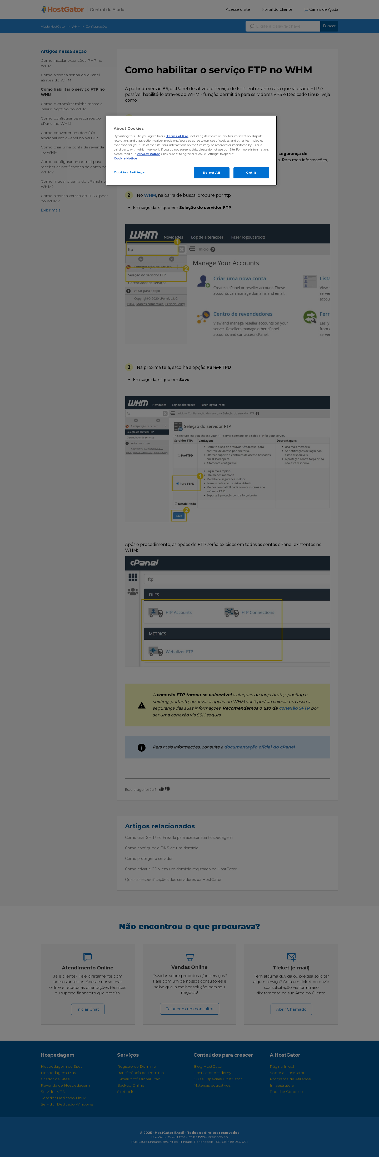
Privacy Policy (148, 154)
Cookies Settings (129, 172)
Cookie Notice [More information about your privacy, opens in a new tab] (125, 158)
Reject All (211, 172)
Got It (251, 172)
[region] (191, 151)
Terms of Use (177, 136)
